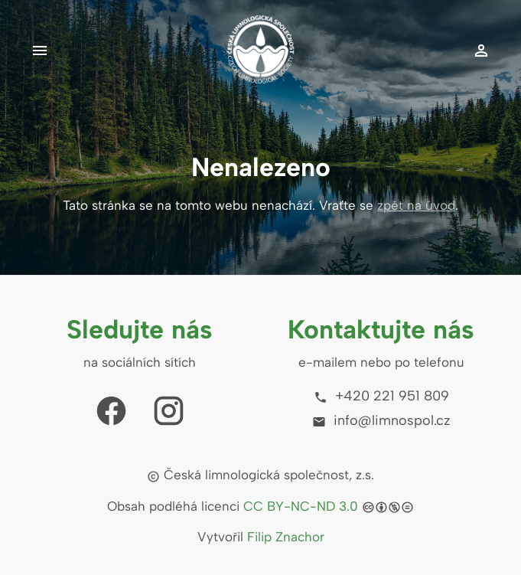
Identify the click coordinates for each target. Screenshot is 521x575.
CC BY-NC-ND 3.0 (300, 506)
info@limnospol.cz (381, 420)
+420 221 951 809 (381, 395)
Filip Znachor (285, 536)
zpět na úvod (416, 205)
